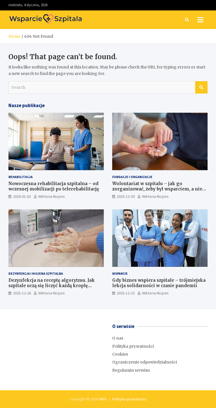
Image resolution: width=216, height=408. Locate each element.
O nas (117, 338)
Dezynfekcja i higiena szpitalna (35, 273)
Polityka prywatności (133, 346)
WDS (103, 399)
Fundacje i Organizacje (132, 177)
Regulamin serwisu (131, 370)
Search (201, 87)
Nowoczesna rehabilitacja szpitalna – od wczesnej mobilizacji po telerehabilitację (53, 186)
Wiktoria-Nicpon (51, 196)
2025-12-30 (126, 196)
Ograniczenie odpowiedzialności (144, 362)
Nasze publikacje (26, 105)
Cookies (120, 354)
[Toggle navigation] (200, 19)
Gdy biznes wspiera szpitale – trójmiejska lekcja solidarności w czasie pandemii (159, 283)
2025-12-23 (126, 293)
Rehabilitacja (20, 177)
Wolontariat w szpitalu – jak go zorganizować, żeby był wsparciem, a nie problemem (157, 189)
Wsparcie (120, 273)
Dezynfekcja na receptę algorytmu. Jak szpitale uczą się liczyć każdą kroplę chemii (51, 286)
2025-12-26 (22, 293)
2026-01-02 (22, 196)
